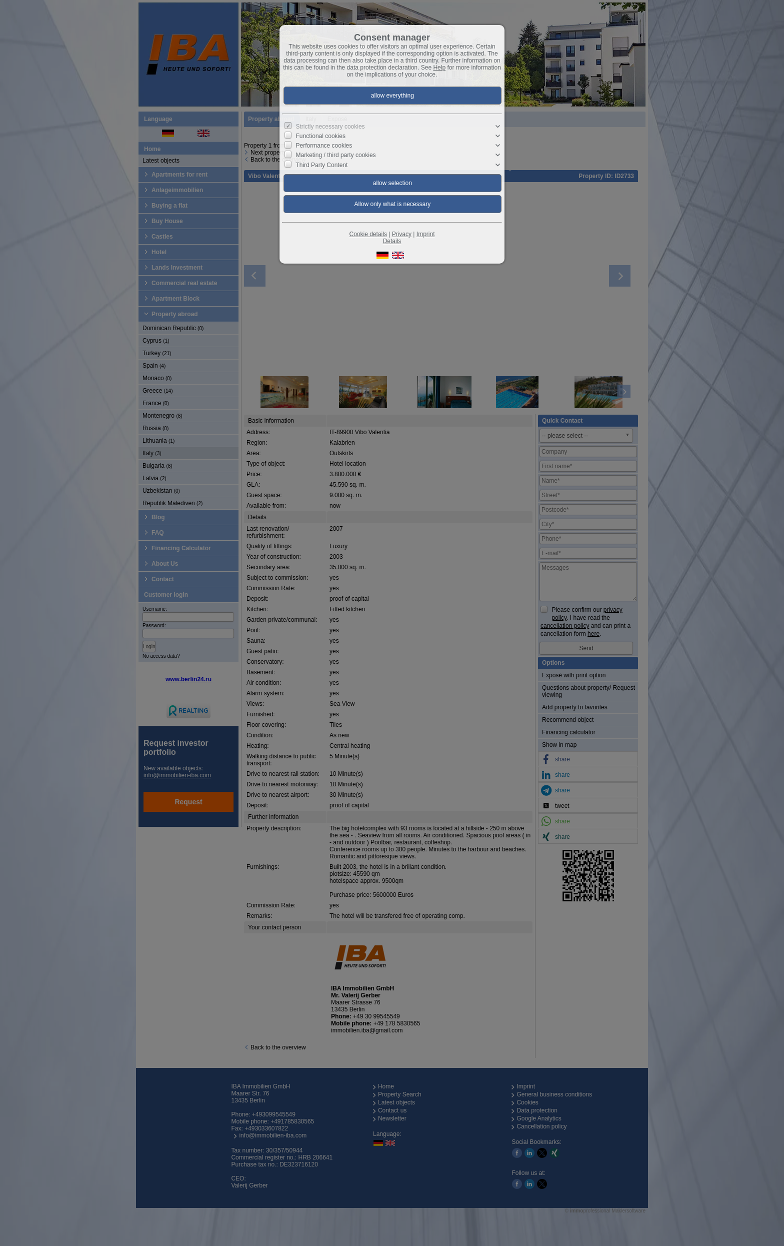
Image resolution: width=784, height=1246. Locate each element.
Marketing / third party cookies (336, 155)
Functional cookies (321, 136)
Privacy (402, 234)
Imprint (425, 234)
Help (439, 67)
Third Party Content (322, 164)
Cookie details (368, 234)
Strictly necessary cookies (330, 126)
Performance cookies (324, 145)
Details (392, 241)
